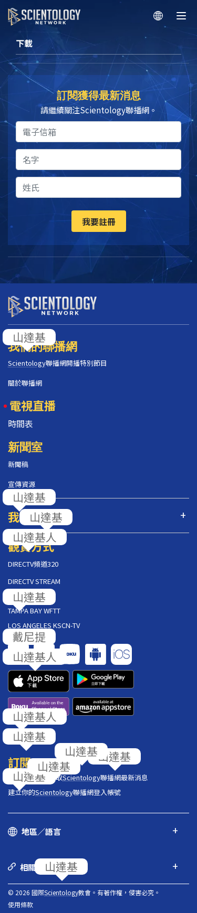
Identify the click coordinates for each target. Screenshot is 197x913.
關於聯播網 (25, 383)
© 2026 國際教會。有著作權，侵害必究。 (84, 892)
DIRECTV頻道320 (33, 564)
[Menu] (181, 16)
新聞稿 (18, 464)
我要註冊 (99, 221)
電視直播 (32, 405)
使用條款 (20, 904)
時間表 (20, 423)
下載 (24, 43)
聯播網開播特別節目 (57, 363)
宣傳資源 (21, 484)
